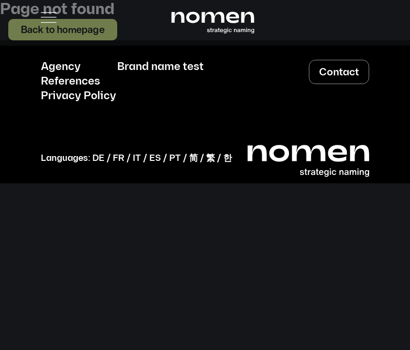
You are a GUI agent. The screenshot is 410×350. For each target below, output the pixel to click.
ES (155, 158)
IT (137, 158)
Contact (339, 72)
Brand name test (160, 67)
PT (175, 158)
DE (98, 158)
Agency (61, 67)
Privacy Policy (78, 96)
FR (119, 158)
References (70, 81)
